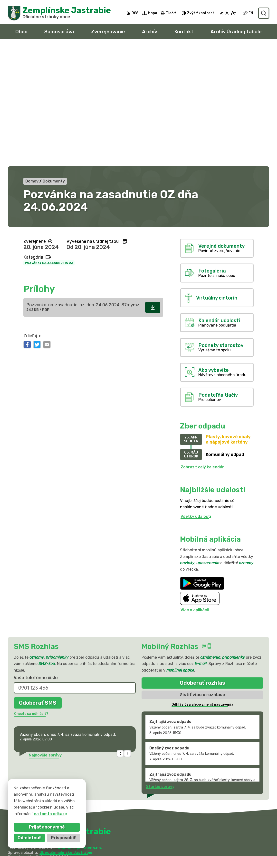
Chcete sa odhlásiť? (31, 594)
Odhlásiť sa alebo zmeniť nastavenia (202, 585)
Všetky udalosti (196, 396)
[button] (120, 633)
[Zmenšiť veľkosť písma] (221, 13)
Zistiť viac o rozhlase (202, 575)
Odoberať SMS (37, 583)
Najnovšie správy (45, 635)
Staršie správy (160, 667)
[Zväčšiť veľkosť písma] (233, 13)
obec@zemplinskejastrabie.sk (227, 840)
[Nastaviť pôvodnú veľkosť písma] (226, 13)
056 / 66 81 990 (214, 834)
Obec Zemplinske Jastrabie (65, 732)
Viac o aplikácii (195, 490)
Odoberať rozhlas (202, 563)
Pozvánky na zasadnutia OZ (49, 143)
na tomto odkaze (46, 813)
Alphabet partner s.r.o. (80, 728)
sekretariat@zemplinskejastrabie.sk (234, 845)
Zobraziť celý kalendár (202, 347)
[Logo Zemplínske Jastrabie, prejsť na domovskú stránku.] (59, 13)
